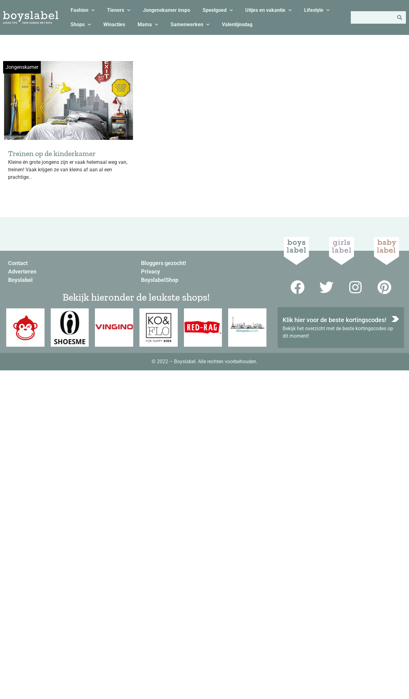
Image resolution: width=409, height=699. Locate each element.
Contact (18, 263)
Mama (148, 24)
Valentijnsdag (237, 24)
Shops (81, 24)
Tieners (118, 10)
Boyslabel (20, 280)
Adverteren (22, 271)
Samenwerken (190, 24)
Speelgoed (218, 10)
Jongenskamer (22, 67)
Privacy (150, 271)
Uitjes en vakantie (268, 10)
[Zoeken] (399, 17)
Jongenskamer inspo (166, 10)
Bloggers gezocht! (163, 263)
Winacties (114, 24)
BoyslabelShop (159, 280)
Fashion (83, 10)
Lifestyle (317, 10)
